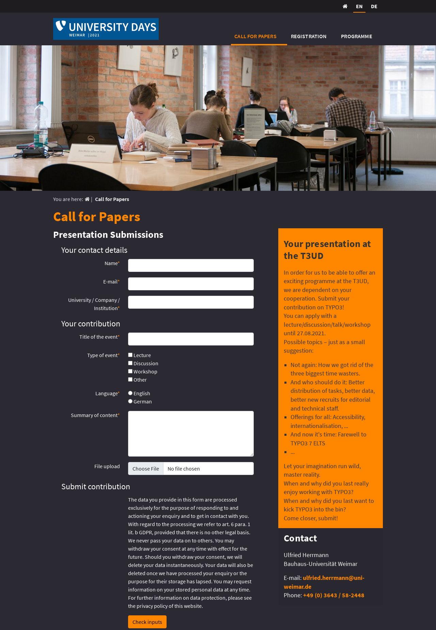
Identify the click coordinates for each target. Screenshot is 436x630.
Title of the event (99, 336)
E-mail (111, 281)
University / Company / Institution (94, 303)
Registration (309, 36)
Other (137, 379)
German (140, 401)
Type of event (103, 355)
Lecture (139, 355)
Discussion (143, 363)
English (139, 393)
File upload (107, 466)
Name (112, 263)
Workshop (142, 371)
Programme (356, 36)
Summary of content (95, 415)
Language (107, 393)
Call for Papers (255, 36)
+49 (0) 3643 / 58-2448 (333, 595)
